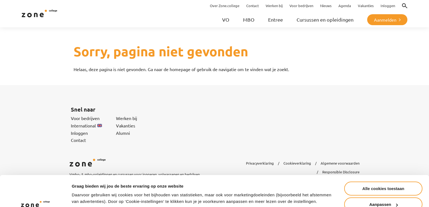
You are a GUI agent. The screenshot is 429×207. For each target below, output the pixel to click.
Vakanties (125, 125)
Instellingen (83, 189)
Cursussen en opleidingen (325, 19)
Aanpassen (383, 177)
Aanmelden (385, 19)
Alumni (123, 133)
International (86, 125)
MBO (248, 19)
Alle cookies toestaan (383, 161)
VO (225, 19)
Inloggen (79, 133)
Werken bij (126, 118)
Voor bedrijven (85, 118)
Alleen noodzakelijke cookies (383, 193)
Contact (78, 140)
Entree (275, 19)
